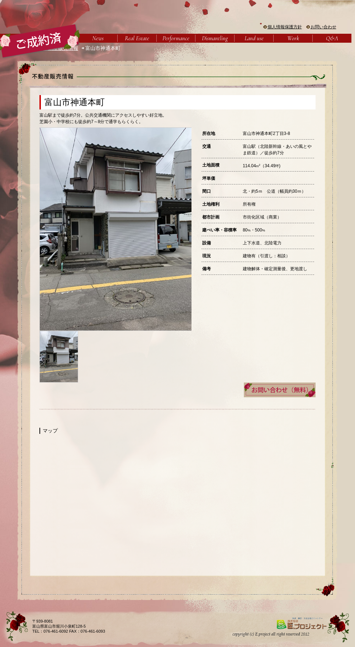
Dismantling (215, 38)
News (98, 38)
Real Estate (137, 38)
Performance (175, 38)
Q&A (332, 38)
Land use (254, 38)
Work (293, 38)
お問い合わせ (323, 26)
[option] (115, 229)
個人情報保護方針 (285, 26)
